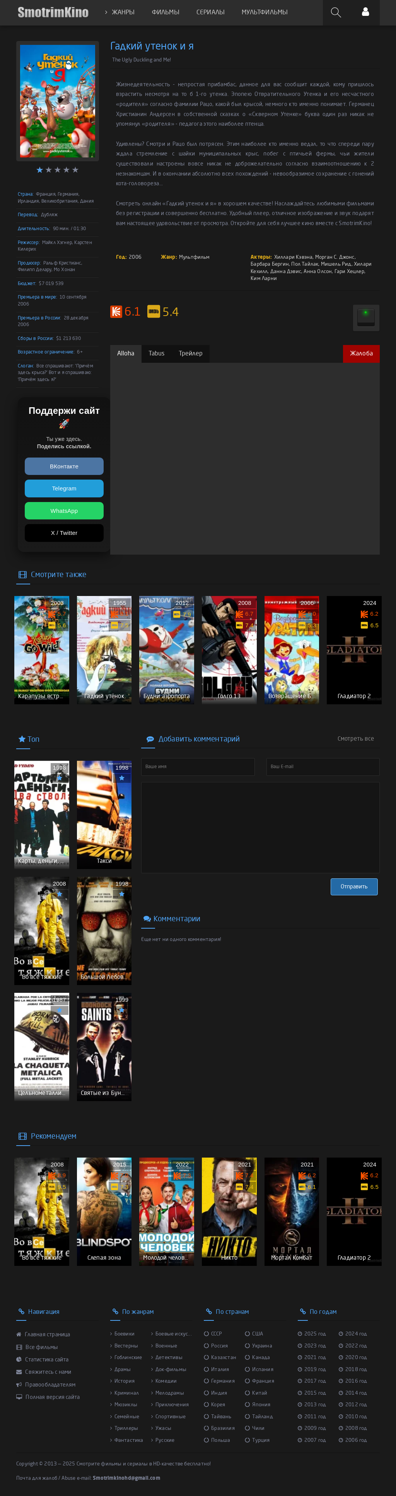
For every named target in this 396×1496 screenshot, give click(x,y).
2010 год (353, 1416)
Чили (255, 1428)
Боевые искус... (171, 1334)
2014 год (353, 1393)
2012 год (353, 1404)
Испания (259, 1369)
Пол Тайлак (304, 264)
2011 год (312, 1416)
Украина (258, 1346)
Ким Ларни (264, 278)
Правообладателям (46, 1385)
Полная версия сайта (48, 1397)
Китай (256, 1393)
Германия (219, 1381)
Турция (257, 1440)
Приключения (170, 1404)
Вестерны (124, 1346)
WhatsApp (64, 510)
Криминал (124, 1393)
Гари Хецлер (349, 271)
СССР (213, 1334)
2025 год (312, 1334)
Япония (257, 1404)
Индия (215, 1393)
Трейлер (191, 354)
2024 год (353, 1334)
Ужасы (161, 1428)
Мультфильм (194, 257)
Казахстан (220, 1357)
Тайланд (259, 1416)
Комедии (164, 1381)
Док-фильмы (168, 1369)
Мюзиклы (124, 1404)
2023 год (312, 1346)
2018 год (353, 1369)
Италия (216, 1369)
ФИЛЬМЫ (165, 13)
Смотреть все (356, 739)
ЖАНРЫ (120, 12)
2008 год (353, 1428)
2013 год (312, 1404)
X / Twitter (64, 532)
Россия (216, 1346)
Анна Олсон (318, 271)
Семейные (125, 1416)
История (122, 1381)
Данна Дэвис (285, 271)
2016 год (353, 1381)
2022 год (353, 1346)
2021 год (312, 1357)
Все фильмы (37, 1347)
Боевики (122, 1334)
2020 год (353, 1357)
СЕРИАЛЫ (210, 13)
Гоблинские (126, 1357)
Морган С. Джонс (335, 257)
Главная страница (43, 1334)
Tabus (156, 354)
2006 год (353, 1440)
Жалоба (361, 354)
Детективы (167, 1357)
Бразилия (219, 1428)
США (254, 1334)
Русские (163, 1440)
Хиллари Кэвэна (293, 257)
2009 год (312, 1428)
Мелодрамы (167, 1393)
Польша (217, 1440)
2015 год (312, 1393)
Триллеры (124, 1428)
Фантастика (126, 1440)
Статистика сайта (42, 1360)
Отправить (354, 887)
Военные (164, 1346)
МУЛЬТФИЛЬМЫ (265, 13)
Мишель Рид (336, 264)
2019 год (312, 1369)
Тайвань (218, 1416)
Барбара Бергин (270, 264)
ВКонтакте (64, 466)
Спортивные (168, 1416)
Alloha (126, 354)
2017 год (312, 1381)
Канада (257, 1357)
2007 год (312, 1440)
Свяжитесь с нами (44, 1372)
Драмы (120, 1369)
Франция (259, 1381)
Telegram (64, 488)
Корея (214, 1404)
